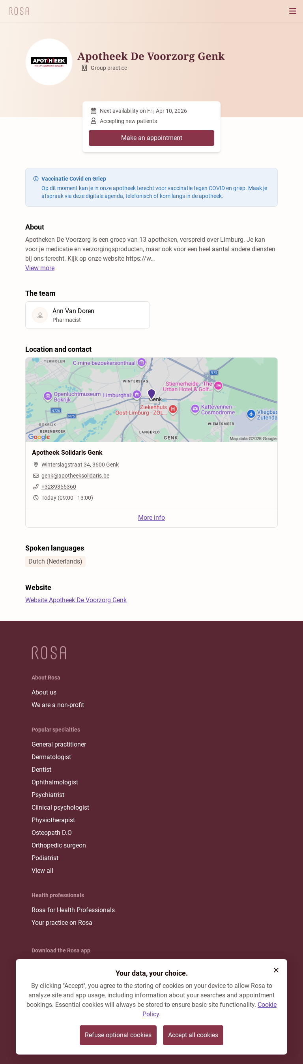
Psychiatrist (48, 795)
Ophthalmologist (55, 782)
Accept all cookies (193, 1035)
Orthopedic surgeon (59, 845)
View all (42, 870)
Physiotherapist (53, 820)
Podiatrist (45, 858)
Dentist (41, 769)
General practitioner (59, 744)
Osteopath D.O (52, 832)
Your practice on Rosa (62, 922)
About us (44, 692)
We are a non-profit (58, 705)
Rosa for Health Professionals (73, 910)
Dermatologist (51, 757)
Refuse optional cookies (118, 1035)
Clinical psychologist (60, 807)
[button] (276, 970)
